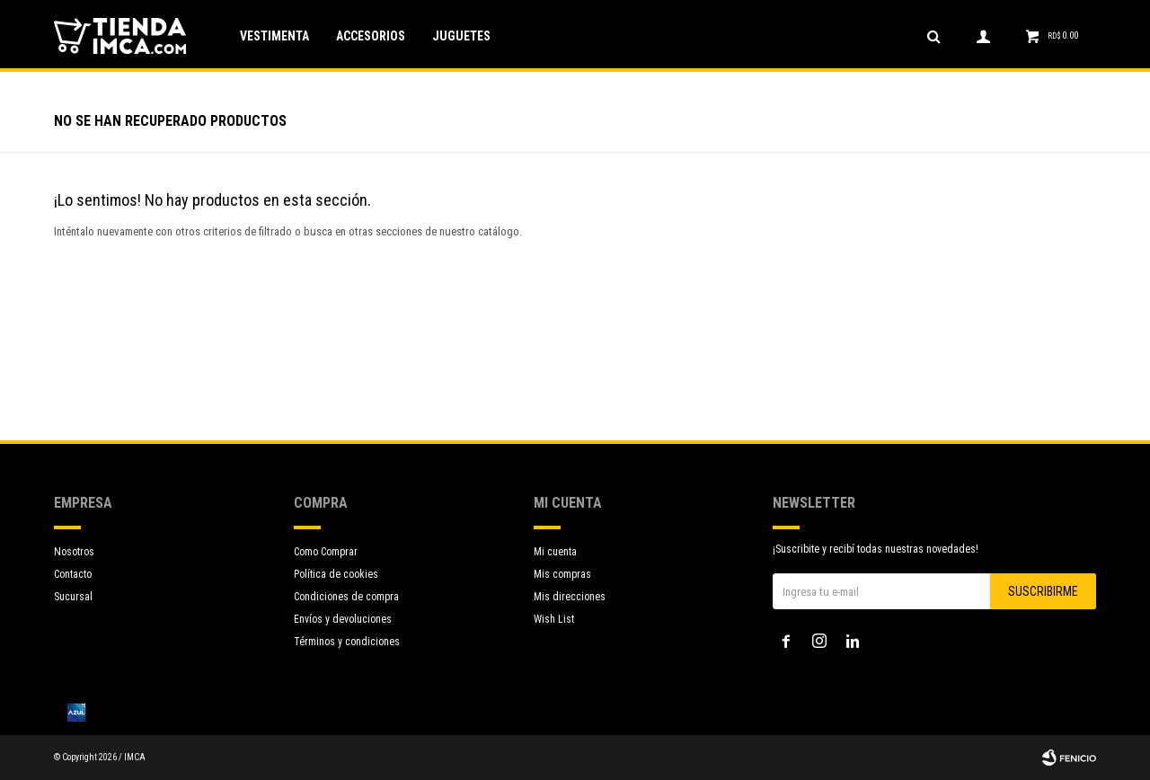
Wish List (554, 619)
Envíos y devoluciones (343, 619)
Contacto (73, 574)
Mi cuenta (555, 551)
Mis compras (562, 574)
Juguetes (461, 36)
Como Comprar (326, 551)
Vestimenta (274, 36)
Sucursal (73, 596)
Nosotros (74, 551)
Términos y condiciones (347, 641)
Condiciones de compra (346, 596)
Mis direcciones (570, 596)
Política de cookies (336, 574)
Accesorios (370, 36)
